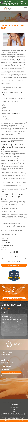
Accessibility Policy (14, 407)
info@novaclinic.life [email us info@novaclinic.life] (8, 245)
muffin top (13, 113)
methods (6, 153)
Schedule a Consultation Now (14, 265)
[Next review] (3, 312)
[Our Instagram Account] (3, 376)
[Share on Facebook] (14, 252)
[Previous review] (1, 312)
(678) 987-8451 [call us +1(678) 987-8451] (7, 420)
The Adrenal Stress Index (17, 140)
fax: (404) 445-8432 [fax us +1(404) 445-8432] (6, 366)
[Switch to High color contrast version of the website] (1, 2)
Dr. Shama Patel (14, 404)
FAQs (14, 409)
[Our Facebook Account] (1, 376)
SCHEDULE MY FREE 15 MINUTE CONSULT (14, 298)
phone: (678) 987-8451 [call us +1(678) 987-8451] (6, 365)
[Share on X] (17, 252)
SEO (14, 411)
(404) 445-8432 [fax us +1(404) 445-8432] (6, 242)
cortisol (18, 59)
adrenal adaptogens (13, 160)
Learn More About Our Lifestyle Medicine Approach (14, 260)
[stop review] (4, 312)
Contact (21, 420)
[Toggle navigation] (25, 8)
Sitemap (14, 406)
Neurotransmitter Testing (7, 141)
